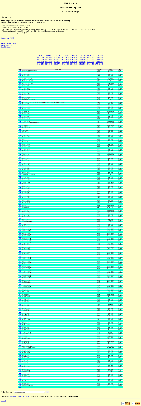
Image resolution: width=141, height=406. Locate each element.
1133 (20, 238)
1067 (20, 154)
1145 (20, 253)
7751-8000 (99, 62)
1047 (20, 129)
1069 (20, 156)
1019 (20, 93)
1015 (20, 88)
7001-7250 (73, 62)
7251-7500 (82, 62)
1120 (20, 221)
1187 (20, 306)
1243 (20, 378)
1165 (20, 278)
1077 (20, 167)
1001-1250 (73, 55)
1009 (20, 80)
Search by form (5, 47)
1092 (20, 186)
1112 (20, 211)
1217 (20, 345)
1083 (20, 174)
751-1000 (65, 55)
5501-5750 (90, 60)
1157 (20, 267)
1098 (20, 193)
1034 (20, 112)
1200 (20, 323)
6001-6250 (40, 62)
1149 (20, 258)
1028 (20, 104)
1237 (20, 370)
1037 (20, 116)
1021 (20, 95)
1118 (20, 219)
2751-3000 (65, 57)
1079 (20, 169)
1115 (20, 215)
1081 (20, 172)
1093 (20, 187)
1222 (20, 351)
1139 (20, 245)
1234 (20, 366)
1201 (20, 324)
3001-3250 (73, 57)
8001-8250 (40, 64)
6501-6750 (57, 62)
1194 (20, 315)
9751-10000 (99, 64)
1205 (20, 329)
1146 (20, 254)
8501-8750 (57, 64)
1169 (20, 284)
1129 (20, 233)
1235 (20, 367)
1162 (20, 275)
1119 (20, 220)
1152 (20, 262)
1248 (20, 384)
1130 (20, 234)
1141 (20, 249)
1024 (20, 99)
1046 (20, 127)
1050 (20, 132)
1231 (20, 362)
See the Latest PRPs (7, 45)
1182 (20, 300)
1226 (20, 356)
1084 (20, 176)
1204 (20, 328)
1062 (20, 148)
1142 (20, 248)
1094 (20, 188)
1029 (20, 106)
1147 (20, 256)
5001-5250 (73, 60)
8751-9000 (65, 64)
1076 (20, 165)
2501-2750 (57, 57)
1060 (20, 145)
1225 (20, 355)
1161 (20, 273)
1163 (20, 276)
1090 (20, 183)
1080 (20, 170)
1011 (20, 83)
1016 (20, 89)
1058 (20, 143)
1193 (20, 314)
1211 (20, 337)
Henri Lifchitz (12, 396)
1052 (20, 135)
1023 (20, 98)
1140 (20, 247)
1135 (20, 240)
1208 (20, 333)
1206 (20, 331)
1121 (20, 223)
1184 (20, 303)
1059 (20, 144)
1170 (20, 285)
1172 (20, 287)
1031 (20, 108)
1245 (20, 380)
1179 (20, 296)
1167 (20, 281)
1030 (20, 107)
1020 (20, 94)
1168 (20, 282)
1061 (20, 146)
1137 (20, 243)
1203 (20, 327)
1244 (20, 379)
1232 (20, 364)
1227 (20, 357)
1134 (20, 239)
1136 (20, 242)
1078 (20, 168)
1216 (20, 343)
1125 (20, 228)
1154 (20, 265)
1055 (20, 139)
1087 (20, 179)
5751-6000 (99, 60)
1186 (20, 305)
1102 (20, 198)
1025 (20, 101)
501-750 (57, 55)
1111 (20, 210)
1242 (20, 376)
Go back (3, 401)
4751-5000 (65, 60)
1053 (20, 136)
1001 (20, 70)
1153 (20, 263)
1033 (20, 111)
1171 (20, 286)
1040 (20, 120)
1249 (20, 385)
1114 (20, 214)
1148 (20, 257)
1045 (20, 126)
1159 (20, 271)
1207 (20, 332)
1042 (20, 122)
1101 (20, 197)
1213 (20, 340)
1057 (20, 141)
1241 (20, 375)
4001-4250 (40, 60)
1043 (20, 123)
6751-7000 (65, 62)
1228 (20, 359)
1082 (20, 173)
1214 (20, 341)
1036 (20, 115)
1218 (20, 346)
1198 (20, 320)
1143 (20, 251)
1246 (20, 381)
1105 (20, 202)
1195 (20, 317)
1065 (20, 151)
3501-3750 (90, 57)
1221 (20, 350)
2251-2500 (48, 57)
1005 (20, 75)
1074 (20, 163)
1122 (20, 224)
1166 (20, 280)
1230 (20, 361)
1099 (20, 195)
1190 (20, 310)
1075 (20, 164)
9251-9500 (82, 64)
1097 (20, 192)
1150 (20, 259)
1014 (20, 87)
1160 (20, 272)
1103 (20, 200)
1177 (20, 294)
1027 (20, 103)
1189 (20, 309)
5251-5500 (82, 60)
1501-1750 (90, 55)
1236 (20, 369)
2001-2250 (40, 57)
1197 (20, 319)
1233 (20, 365)
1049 (20, 131)
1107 (20, 205)
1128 (20, 231)
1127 (20, 230)
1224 (20, 353)
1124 (20, 226)
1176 (20, 292)
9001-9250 (73, 64)
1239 (20, 373)
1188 (20, 308)
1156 (20, 268)
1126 (20, 229)
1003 (20, 73)
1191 (20, 312)
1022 (20, 97)
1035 (20, 113)
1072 (20, 160)
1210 (20, 336)
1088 (20, 181)
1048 (20, 130)
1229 (20, 360)
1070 (20, 158)
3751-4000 (99, 57)
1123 (20, 225)
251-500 (48, 55)
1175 (20, 291)
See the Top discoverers (8, 43)
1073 (20, 162)
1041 (20, 121)
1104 (20, 201)
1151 (20, 261)
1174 (20, 290)
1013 (20, 85)
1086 (20, 178)
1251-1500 (82, 55)
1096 (20, 191)
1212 (20, 338)
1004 (20, 74)
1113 (20, 212)
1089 (20, 182)
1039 (20, 118)
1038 (20, 117)
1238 (20, 371)
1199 (20, 322)
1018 (20, 92)
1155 (20, 266)
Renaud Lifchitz (24, 396)
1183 (20, 301)
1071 (20, 159)
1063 (20, 149)
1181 (20, 299)
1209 (20, 334)
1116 (20, 216)
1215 (20, 342)
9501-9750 (90, 64)
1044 (20, 125)
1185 (20, 304)
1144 (20, 252)
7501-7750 (90, 62)
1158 (20, 270)
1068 (20, 155)
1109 (20, 207)
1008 (20, 79)
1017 (20, 90)
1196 (20, 318)
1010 (20, 82)
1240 (20, 374)
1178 (20, 295)
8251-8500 (48, 64)
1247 (20, 383)
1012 (20, 84)
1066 (20, 153)
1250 (20, 387)
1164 (20, 277)
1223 (20, 352)
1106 (20, 204)
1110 (20, 209)
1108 (20, 206)
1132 (20, 237)
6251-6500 (48, 62)
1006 (20, 76)
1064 (20, 150)
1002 (20, 71)
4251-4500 (48, 60)
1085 (20, 177)
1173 (20, 289)
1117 (20, 217)
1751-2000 (99, 55)
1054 (20, 137)
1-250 (40, 55)
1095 (20, 190)
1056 (20, 140)
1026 (20, 102)
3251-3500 (82, 57)
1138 (20, 244)
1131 (20, 235)
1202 (20, 326)
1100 (20, 196)
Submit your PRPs (7, 38)
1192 (20, 313)
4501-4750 (57, 60)
